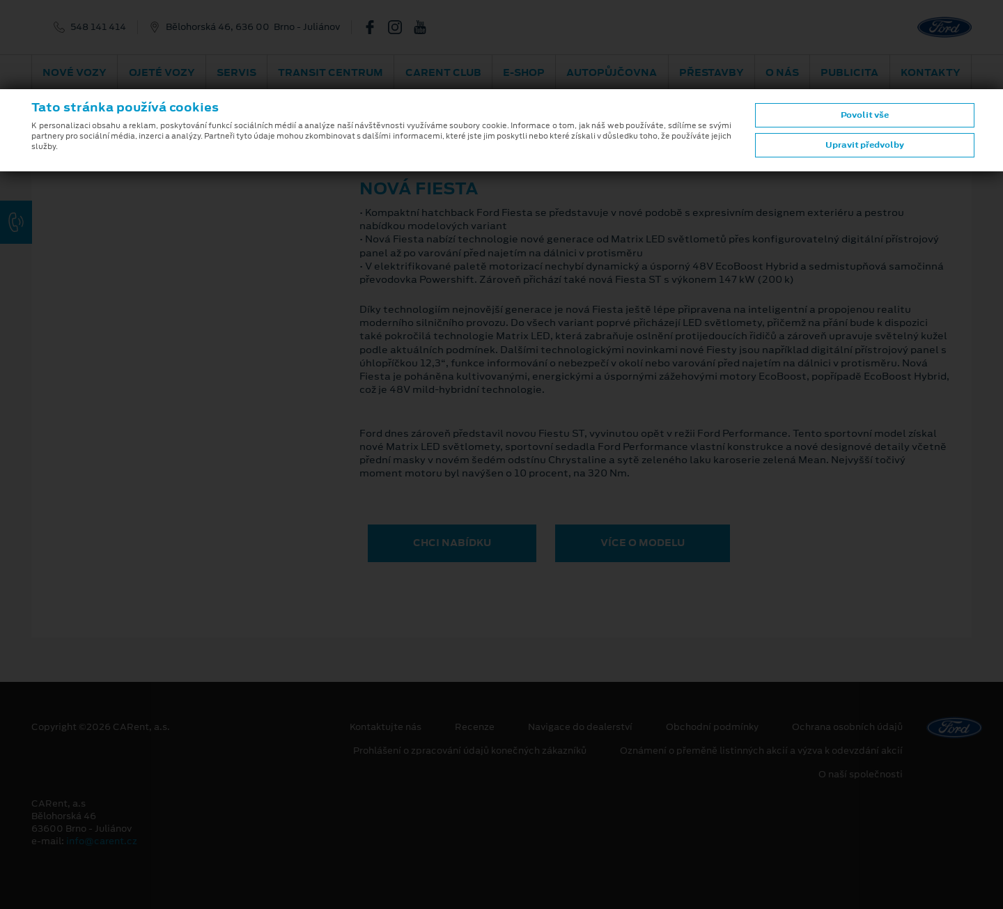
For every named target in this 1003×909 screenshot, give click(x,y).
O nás (782, 72)
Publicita (849, 72)
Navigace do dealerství (580, 727)
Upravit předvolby (864, 144)
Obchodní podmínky (712, 727)
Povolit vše (865, 115)
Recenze (475, 727)
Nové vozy (74, 72)
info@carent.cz (101, 841)
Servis (236, 72)
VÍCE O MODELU (642, 543)
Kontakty (931, 72)
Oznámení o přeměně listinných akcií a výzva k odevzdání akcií (761, 751)
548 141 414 (98, 27)
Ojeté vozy (162, 72)
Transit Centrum (330, 72)
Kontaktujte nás (385, 727)
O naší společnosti (860, 774)
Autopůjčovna (611, 72)
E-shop (524, 72)
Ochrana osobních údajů (847, 727)
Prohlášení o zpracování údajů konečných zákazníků (469, 751)
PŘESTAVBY (711, 72)
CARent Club (443, 72)
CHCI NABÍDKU (452, 543)
